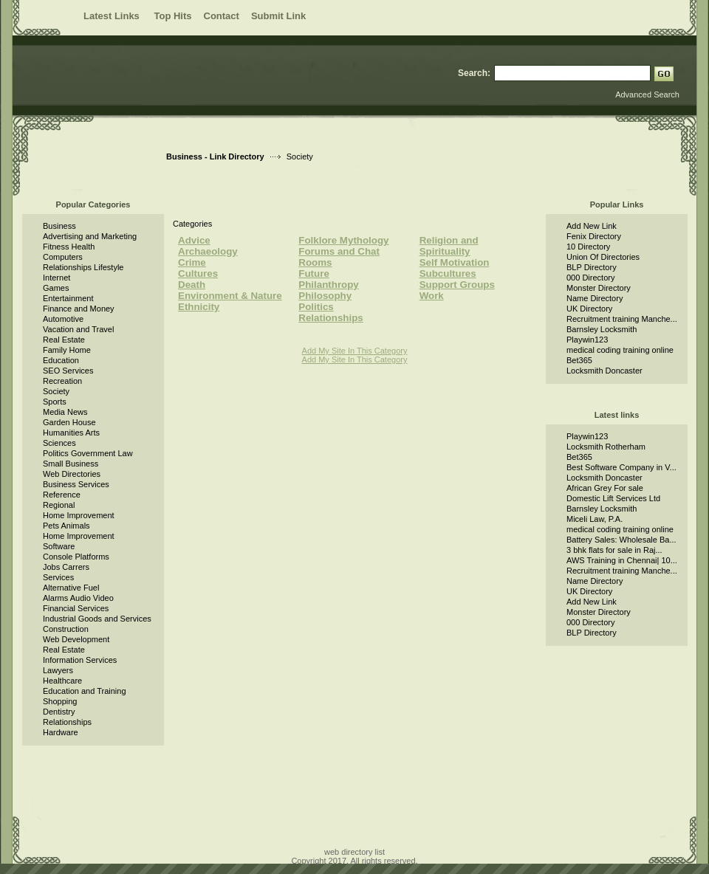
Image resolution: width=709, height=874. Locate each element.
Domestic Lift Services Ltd (613, 498)
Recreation (62, 380)
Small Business (70, 463)
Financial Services (76, 608)
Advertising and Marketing (90, 236)
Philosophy (325, 295)
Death (191, 284)
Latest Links (112, 15)
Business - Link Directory (215, 156)
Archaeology (208, 251)
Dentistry (59, 711)
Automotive (63, 318)
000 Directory (590, 277)
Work (431, 295)
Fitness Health (69, 246)
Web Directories (71, 473)
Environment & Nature (230, 295)
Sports (54, 401)
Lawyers (58, 670)
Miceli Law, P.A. (594, 519)
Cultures (198, 273)
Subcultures (447, 273)
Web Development (76, 639)
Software (59, 546)
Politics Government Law (88, 453)
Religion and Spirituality (449, 246)
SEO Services (68, 370)
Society (56, 391)
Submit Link (278, 15)
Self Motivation (454, 262)
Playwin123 (587, 339)
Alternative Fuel (71, 587)
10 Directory (588, 246)
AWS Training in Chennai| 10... (621, 560)
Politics (315, 306)
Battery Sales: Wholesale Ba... (621, 539)
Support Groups (457, 284)
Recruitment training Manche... (621, 318)
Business (59, 225)
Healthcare (62, 680)
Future (313, 273)
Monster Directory (598, 287)
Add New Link (591, 225)
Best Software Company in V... (621, 467)
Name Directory (594, 298)
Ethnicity (198, 306)
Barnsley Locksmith (601, 329)
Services (58, 577)
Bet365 (579, 360)
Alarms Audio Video (78, 597)
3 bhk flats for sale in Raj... (614, 550)
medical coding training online (620, 349)
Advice (194, 240)
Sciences (59, 442)
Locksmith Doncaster (604, 370)
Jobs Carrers (66, 566)
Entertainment (68, 298)
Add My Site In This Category (355, 350)
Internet (56, 277)
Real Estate (64, 339)
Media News (65, 411)
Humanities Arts (71, 432)
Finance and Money (78, 308)
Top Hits (172, 15)
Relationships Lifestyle (83, 267)
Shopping (60, 701)
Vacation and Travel (78, 329)
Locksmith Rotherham (605, 446)
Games (56, 287)
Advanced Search (647, 94)
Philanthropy (328, 284)
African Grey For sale (604, 488)
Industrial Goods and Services (97, 618)
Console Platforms (76, 556)
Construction (66, 628)
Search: (474, 73)
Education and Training (84, 691)
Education (61, 360)
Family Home (67, 349)
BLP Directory (591, 267)
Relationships (67, 722)
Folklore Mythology (343, 240)
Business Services (76, 484)
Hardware (60, 732)
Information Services (80, 660)
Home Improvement (78, 515)
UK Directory (589, 308)
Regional (59, 504)
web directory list (354, 851)
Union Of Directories (603, 256)
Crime (192, 262)
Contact (221, 15)
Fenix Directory (593, 236)
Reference (62, 494)
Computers (63, 256)
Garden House (69, 422)
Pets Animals (66, 525)
